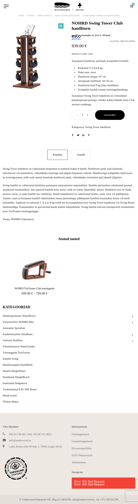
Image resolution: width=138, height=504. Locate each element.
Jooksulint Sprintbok (14, 328)
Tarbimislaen (79, 462)
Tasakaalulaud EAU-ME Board (19, 389)
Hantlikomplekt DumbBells (18, 364)
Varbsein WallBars (13, 340)
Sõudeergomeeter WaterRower (19, 315)
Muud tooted (10, 395)
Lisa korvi (110, 115)
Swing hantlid (44, 16)
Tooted (30, 16)
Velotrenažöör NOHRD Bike (18, 321)
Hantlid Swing (10, 358)
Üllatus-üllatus (11, 401)
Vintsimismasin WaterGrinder (19, 346)
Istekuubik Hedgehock (15, 383)
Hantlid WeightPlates (14, 371)
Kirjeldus (57, 154)
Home (21, 16)
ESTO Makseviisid (82, 455)
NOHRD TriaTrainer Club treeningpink (34, 288)
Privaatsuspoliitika (82, 448)
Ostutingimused (80, 434)
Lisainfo (81, 154)
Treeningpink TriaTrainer (16, 352)
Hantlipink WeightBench (16, 377)
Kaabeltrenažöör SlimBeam (18, 334)
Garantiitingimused (82, 441)
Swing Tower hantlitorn (67, 16)
